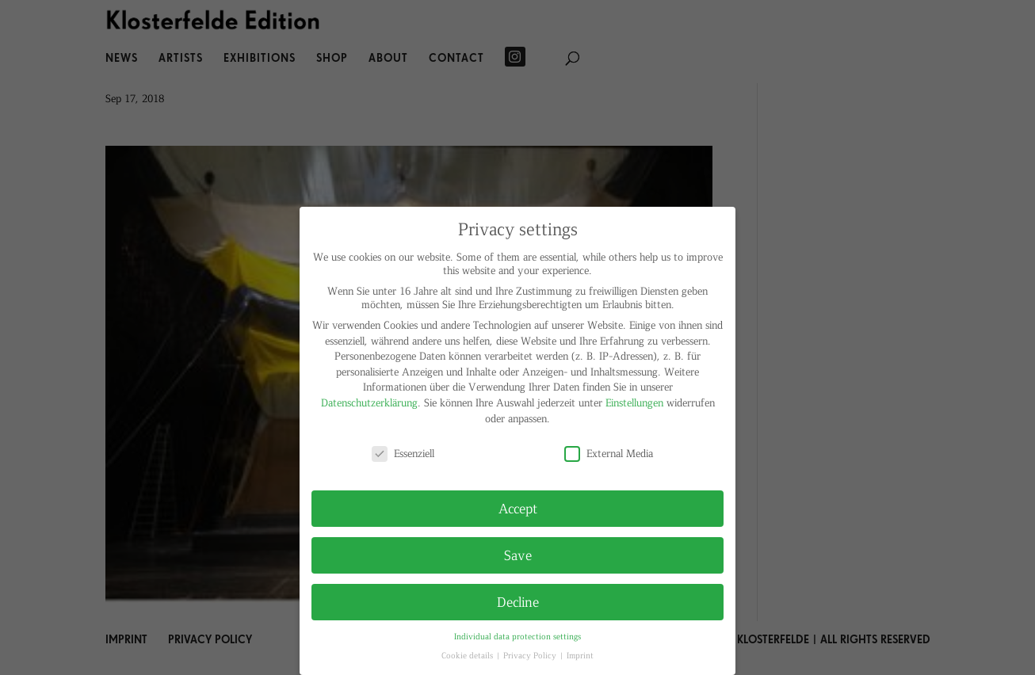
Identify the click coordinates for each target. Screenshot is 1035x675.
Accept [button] (517, 508)
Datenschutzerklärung (369, 402)
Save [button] (518, 554)
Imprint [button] (580, 655)
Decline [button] (518, 601)
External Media (608, 453)
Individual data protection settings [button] (517, 636)
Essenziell (403, 453)
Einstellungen (634, 402)
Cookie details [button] (468, 655)
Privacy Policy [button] (531, 655)
